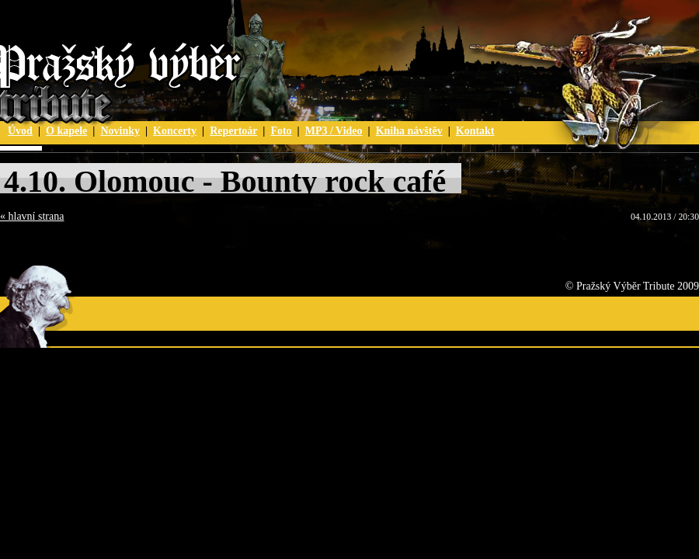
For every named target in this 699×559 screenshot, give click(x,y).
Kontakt (475, 131)
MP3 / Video (334, 131)
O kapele (66, 131)
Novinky (120, 131)
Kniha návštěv (409, 131)
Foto (280, 131)
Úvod (20, 131)
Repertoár (233, 131)
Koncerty (174, 131)
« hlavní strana (32, 216)
